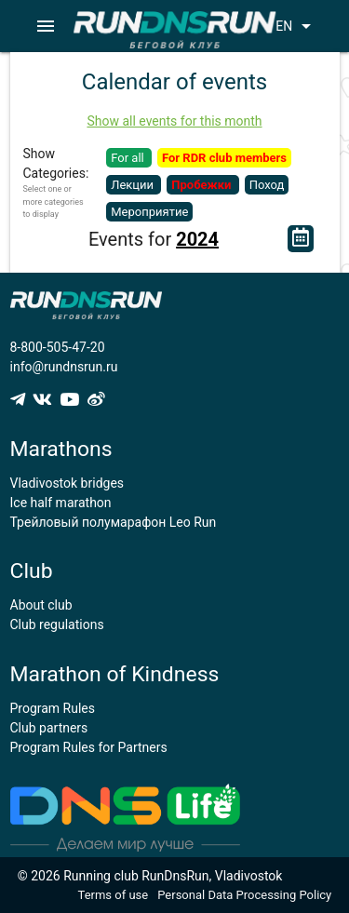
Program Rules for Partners (89, 747)
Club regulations (57, 624)
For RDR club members (224, 158)
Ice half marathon (61, 502)
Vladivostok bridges (67, 483)
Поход (267, 185)
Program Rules (53, 708)
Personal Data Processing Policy (244, 895)
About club (41, 604)
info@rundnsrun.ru (64, 366)
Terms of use (113, 895)
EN (296, 26)
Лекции (133, 185)
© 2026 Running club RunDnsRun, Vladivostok (150, 875)
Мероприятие (149, 212)
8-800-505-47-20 (57, 347)
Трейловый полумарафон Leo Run (113, 522)
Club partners (49, 727)
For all (129, 158)
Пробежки (202, 185)
